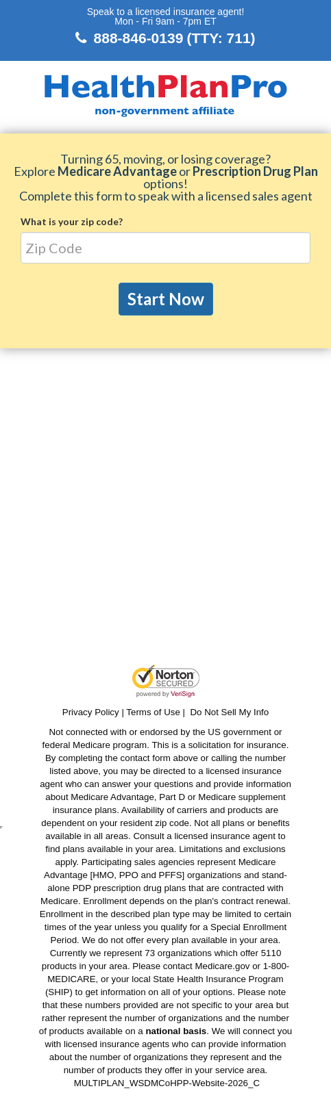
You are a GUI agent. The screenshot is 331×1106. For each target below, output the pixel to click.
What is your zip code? (72, 221)
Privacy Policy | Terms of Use (121, 712)
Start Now (165, 299)
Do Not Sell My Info (229, 712)
